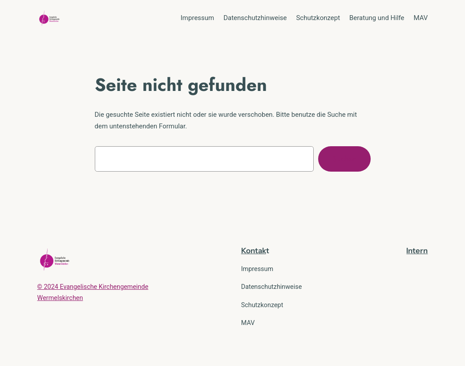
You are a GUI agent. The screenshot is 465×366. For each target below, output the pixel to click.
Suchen (344, 158)
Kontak (253, 250)
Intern (417, 250)
